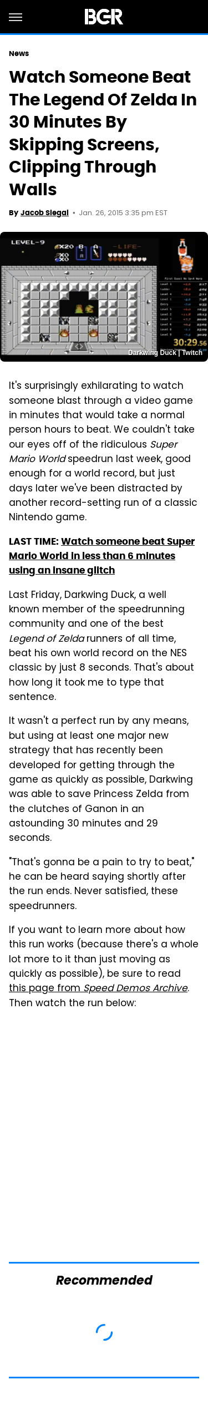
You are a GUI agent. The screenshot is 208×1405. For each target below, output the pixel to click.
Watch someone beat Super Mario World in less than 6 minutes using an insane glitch (102, 556)
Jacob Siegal (45, 212)
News (19, 53)
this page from (98, 989)
